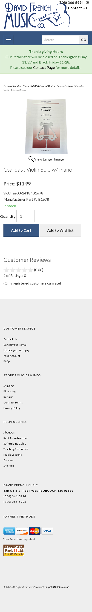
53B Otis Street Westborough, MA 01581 (38, 490)
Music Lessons (12, 454)
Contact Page (44, 67)
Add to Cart (21, 230)
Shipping (8, 386)
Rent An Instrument (15, 438)
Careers (8, 460)
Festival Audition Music (16, 86)
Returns (8, 397)
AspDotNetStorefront (57, 586)
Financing (9, 391)
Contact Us (77, 8)
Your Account (11, 356)
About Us (9, 432)
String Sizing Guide (14, 443)
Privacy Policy (11, 408)
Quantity (8, 216)
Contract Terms (13, 402)
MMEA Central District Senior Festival (52, 86)
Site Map (8, 465)
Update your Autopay (16, 350)
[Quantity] (25, 216)
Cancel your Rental (14, 344)
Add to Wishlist (60, 230)
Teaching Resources (15, 449)
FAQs (6, 361)
